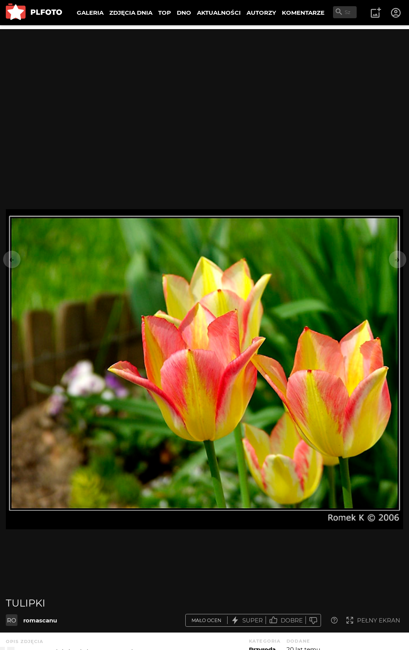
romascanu (40, 620)
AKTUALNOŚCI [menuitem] (219, 12)
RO (11, 620)
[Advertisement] (204, 83)
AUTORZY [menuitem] (261, 12)
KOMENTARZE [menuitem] (303, 12)
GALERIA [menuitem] (90, 12)
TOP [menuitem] (164, 12)
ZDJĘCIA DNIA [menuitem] (130, 12)
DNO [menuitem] (184, 12)
